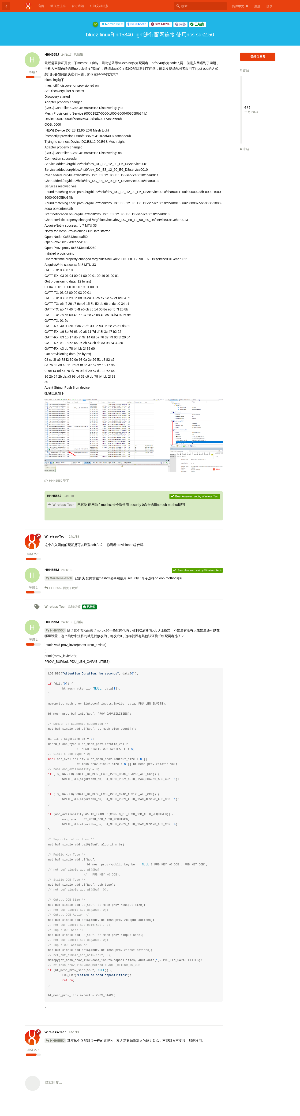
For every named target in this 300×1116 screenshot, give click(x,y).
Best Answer (181, 496)
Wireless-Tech (63, 505)
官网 (41, 6)
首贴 (244, 70)
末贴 (244, 149)
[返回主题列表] (6, 6)
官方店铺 (78, 6)
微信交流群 (58, 6)
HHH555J (57, 630)
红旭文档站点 (99, 6)
